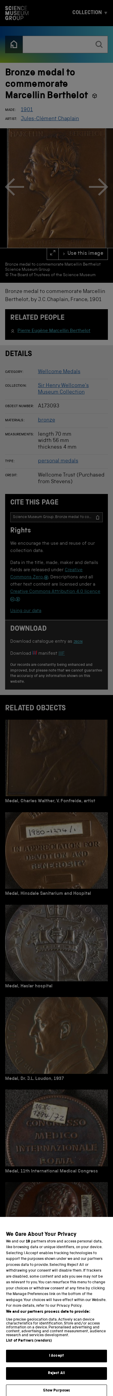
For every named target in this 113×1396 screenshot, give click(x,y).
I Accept (56, 1361)
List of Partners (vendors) (29, 1346)
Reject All (56, 1378)
